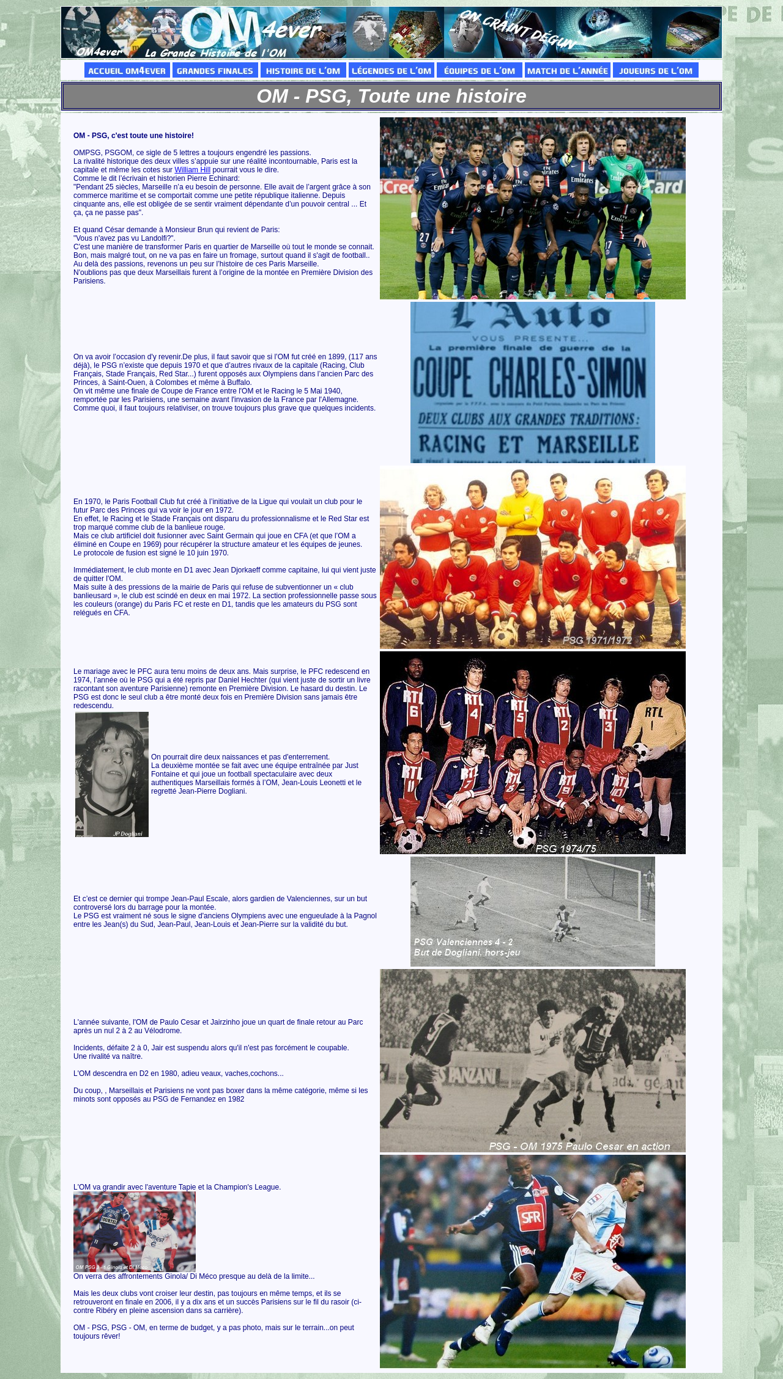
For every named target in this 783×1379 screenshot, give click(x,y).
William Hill (192, 170)
